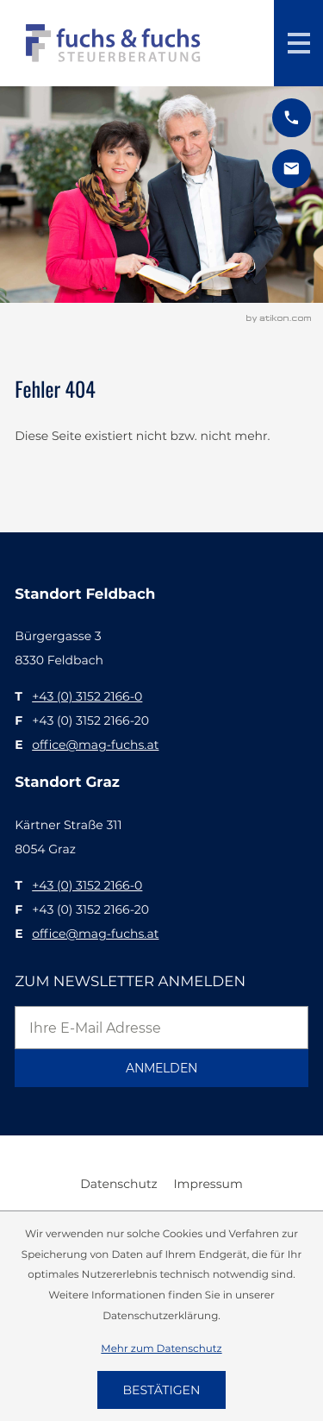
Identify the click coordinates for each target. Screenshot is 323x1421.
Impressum (207, 1184)
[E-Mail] (161, 1027)
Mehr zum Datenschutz (161, 1348)
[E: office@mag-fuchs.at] (291, 168)
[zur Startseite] (113, 43)
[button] (291, 117)
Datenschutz (119, 1184)
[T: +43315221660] (87, 696)
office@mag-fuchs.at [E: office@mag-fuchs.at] (95, 744)
